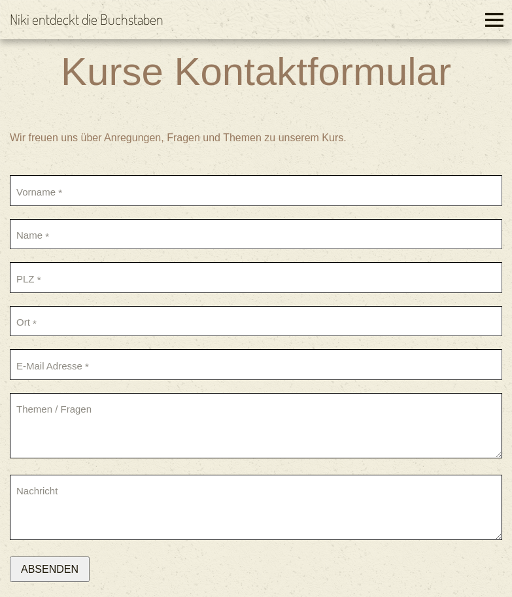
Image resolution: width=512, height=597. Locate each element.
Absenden (49, 569)
